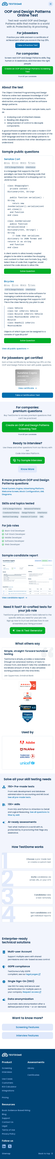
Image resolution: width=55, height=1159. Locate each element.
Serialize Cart (12, 159)
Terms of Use (8, 1130)
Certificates (33, 1075)
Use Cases (7, 1078)
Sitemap (6, 1153)
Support (6, 1118)
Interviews (7, 1072)
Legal (4, 1126)
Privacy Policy (8, 1133)
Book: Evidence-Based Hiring (16, 1110)
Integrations (8, 1090)
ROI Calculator (9, 1086)
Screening (7, 1068)
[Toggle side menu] (50, 3)
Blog (4, 1114)
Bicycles (9, 281)
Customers (7, 1082)
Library (31, 1068)
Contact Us (7, 1122)
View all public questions (15, 348)
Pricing (5, 1097)
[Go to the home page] (12, 4)
